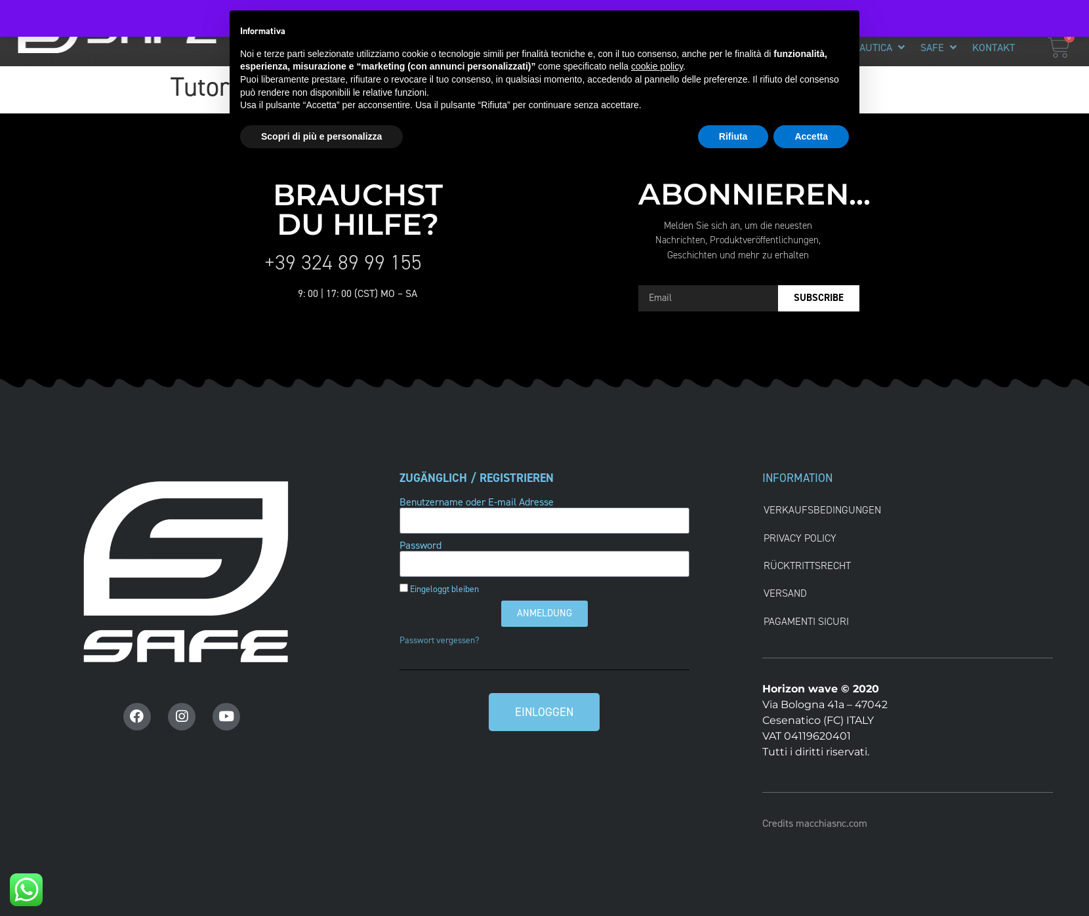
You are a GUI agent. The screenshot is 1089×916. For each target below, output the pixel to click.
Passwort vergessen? (440, 640)
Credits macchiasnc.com (814, 823)
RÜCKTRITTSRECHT (807, 565)
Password (421, 545)
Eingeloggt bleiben (439, 589)
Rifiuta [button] (733, 136)
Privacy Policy (800, 538)
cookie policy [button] (657, 66)
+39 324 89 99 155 (343, 262)
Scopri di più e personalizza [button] (321, 136)
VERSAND (785, 593)
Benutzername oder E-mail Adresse (477, 502)
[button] (880, 48)
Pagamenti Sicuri (806, 621)
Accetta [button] (811, 136)
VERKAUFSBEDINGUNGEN (822, 510)
